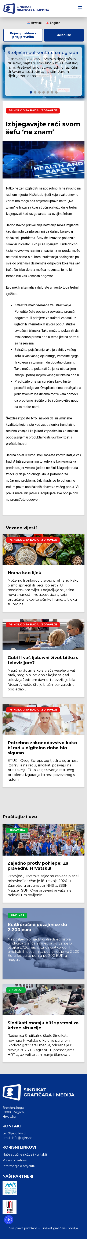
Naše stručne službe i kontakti (25, 1154)
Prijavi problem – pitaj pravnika (23, 35)
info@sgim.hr (22, 1138)
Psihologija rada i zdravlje (33, 110)
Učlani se (64, 35)
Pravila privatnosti (15, 1160)
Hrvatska (17, 830)
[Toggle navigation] (80, 8)
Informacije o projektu (19, 1166)
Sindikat (17, 915)
